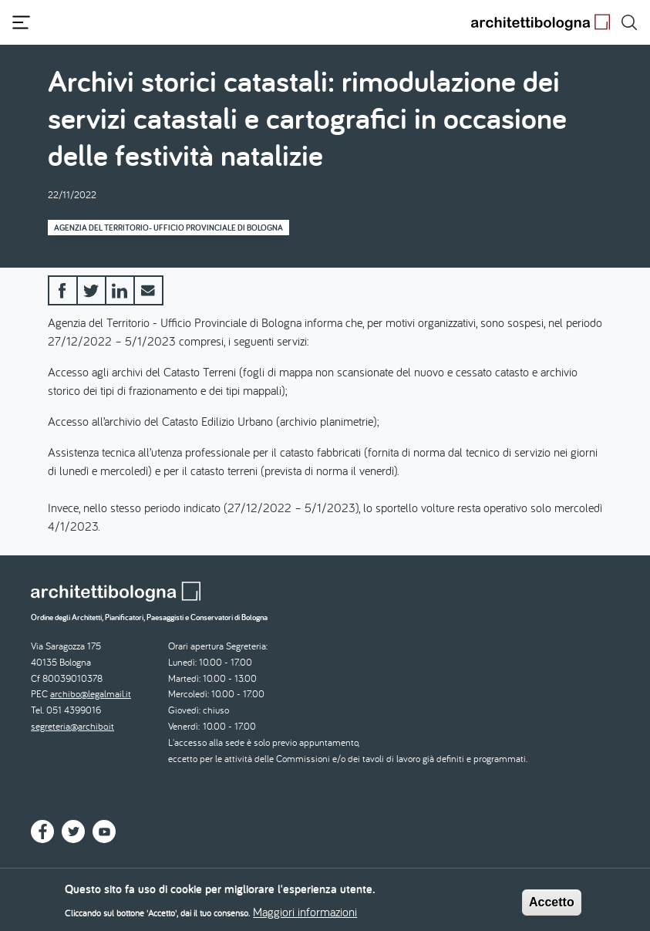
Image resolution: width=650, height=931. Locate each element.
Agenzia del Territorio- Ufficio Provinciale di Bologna (168, 227)
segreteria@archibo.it (72, 726)
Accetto (551, 906)
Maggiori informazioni (305, 915)
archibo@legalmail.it (90, 693)
